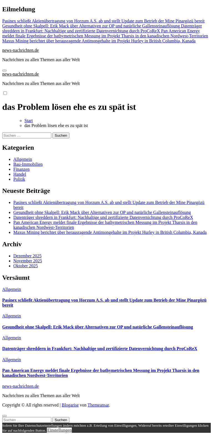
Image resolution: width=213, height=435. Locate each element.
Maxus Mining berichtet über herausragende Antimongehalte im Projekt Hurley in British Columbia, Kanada (110, 232)
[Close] (4, 416)
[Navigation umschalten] (4, 70)
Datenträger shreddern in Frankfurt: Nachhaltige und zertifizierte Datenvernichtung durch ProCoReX (103, 217)
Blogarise (70, 405)
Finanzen (21, 169)
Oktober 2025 (25, 265)
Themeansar (98, 405)
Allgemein (22, 159)
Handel (19, 174)
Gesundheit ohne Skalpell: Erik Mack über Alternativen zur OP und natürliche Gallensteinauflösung (102, 212)
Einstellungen (59, 430)
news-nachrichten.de (20, 50)
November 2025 (27, 260)
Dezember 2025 (27, 255)
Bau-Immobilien (28, 164)
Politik (19, 179)
